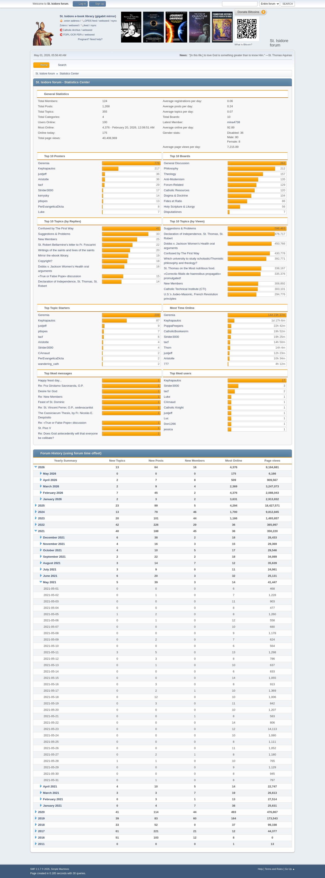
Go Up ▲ (290, 869)
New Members (47, 239)
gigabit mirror (105, 16)
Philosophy (171, 168)
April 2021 (50, 786)
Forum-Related (173, 184)
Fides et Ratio (173, 201)
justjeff (42, 174)
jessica (168, 429)
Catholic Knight (174, 407)
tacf (40, 184)
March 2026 (51, 486)
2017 (41, 831)
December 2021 (54, 537)
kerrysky (43, 195)
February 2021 (53, 799)
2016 (41, 837)
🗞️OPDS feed (89, 20)
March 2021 (51, 792)
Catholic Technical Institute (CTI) (185, 289)
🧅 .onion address (70, 20)
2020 (41, 812)
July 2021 (49, 569)
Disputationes (173, 211)
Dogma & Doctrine (176, 195)
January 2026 (52, 499)
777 (166, 364)
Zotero (63, 25)
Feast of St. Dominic (51, 402)
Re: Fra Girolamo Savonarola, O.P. (61, 385)
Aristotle (43, 179)
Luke (41, 211)
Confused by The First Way (56, 228)
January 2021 (52, 805)
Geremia (43, 163)
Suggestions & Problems (54, 234)
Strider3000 (45, 190)
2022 (41, 524)
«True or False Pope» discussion (59, 276)
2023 (41, 518)
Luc (166, 418)
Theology (170, 174)
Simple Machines (60, 869)
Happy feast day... (50, 380)
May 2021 (49, 582)
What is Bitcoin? (243, 44)
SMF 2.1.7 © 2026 (40, 869)
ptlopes (43, 201)
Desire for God (47, 391)
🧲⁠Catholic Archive (70, 30)
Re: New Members (50, 396)
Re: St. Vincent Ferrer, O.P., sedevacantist (65, 407)
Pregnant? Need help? (90, 39)
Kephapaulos (46, 168)
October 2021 (52, 550)
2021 (41, 531)
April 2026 (50, 480)
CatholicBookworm (176, 331)
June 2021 (50, 575)
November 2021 (54, 544)
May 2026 (49, 473)
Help (260, 869)
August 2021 (51, 563)
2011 (41, 844)
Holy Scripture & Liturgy (179, 206)
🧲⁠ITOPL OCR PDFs (71, 34)
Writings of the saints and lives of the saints (66, 250)
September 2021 (54, 556)
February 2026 (53, 492)
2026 (41, 467)
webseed (104, 20)
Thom (167, 347)
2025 (41, 505)
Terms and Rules (274, 869)
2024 (41, 512)
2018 (41, 824)
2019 (41, 818)
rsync (114, 20)
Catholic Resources (176, 190)
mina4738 (233, 122)
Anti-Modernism (174, 179)
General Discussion (176, 163)
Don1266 (170, 423)
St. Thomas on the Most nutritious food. (189, 268)
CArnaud (44, 353)
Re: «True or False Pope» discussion (62, 422)
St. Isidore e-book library (77, 16)
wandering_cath (48, 364)
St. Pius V (44, 428)
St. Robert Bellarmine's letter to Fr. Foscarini (67, 244)
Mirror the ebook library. (53, 255)
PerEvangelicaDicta (51, 206)
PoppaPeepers (173, 325)
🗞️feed (85, 25)
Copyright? (45, 261)
